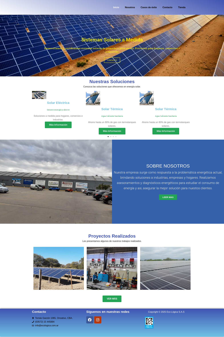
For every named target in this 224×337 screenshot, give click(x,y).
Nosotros (130, 7)
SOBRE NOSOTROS (168, 165)
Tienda (181, 7)
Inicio (116, 7)
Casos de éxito (149, 7)
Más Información (58, 124)
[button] (108, 136)
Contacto (167, 7)
